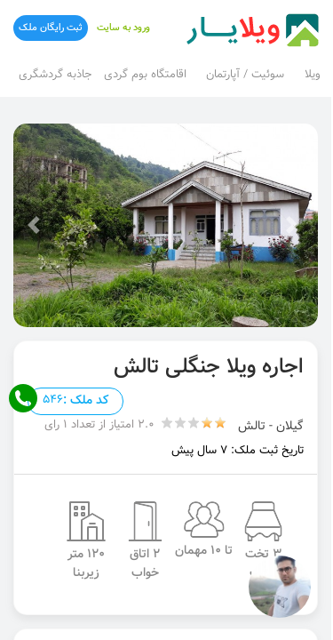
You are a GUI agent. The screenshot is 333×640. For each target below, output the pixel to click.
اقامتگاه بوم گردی (145, 75)
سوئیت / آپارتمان (245, 75)
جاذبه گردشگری (55, 75)
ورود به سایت (123, 28)
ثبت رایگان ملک (51, 28)
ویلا (313, 75)
